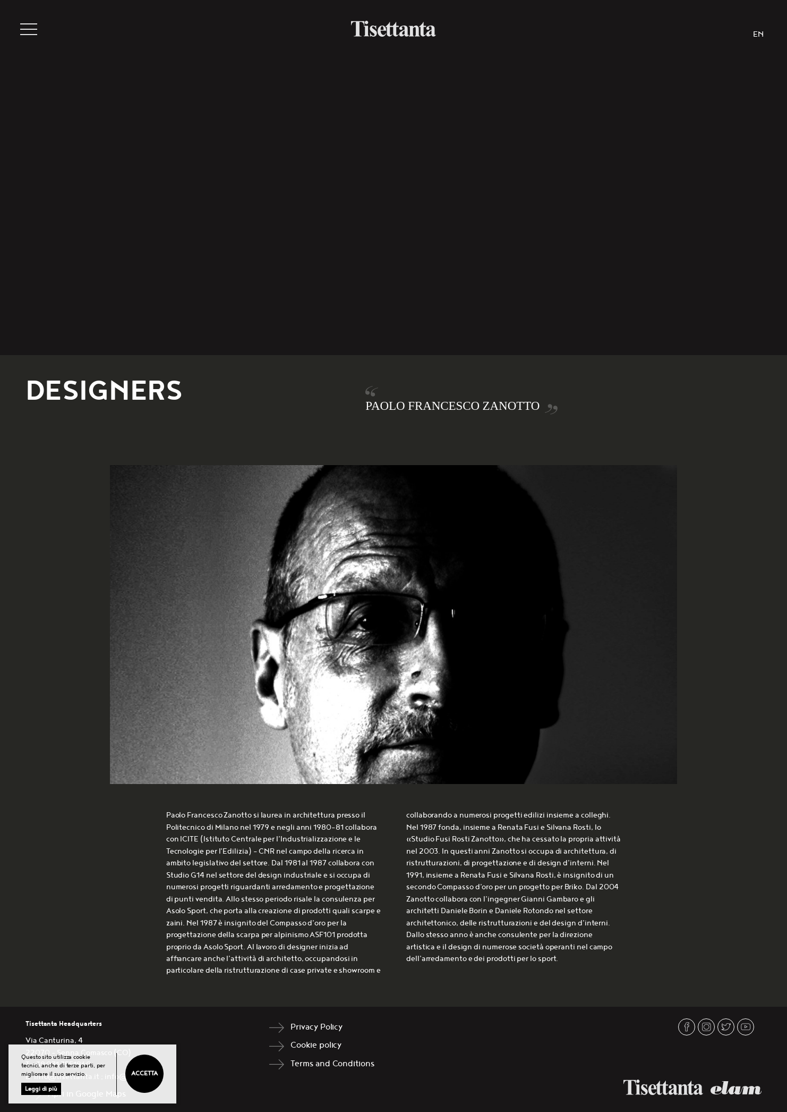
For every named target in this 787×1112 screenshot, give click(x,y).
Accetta (144, 1073)
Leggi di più (41, 1088)
